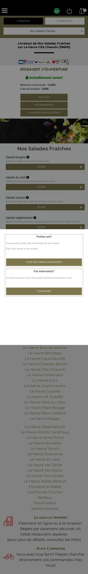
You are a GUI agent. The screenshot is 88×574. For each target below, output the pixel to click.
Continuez (44, 291)
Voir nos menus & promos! (44, 262)
